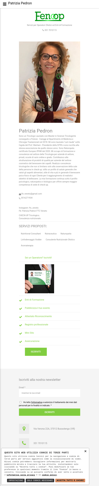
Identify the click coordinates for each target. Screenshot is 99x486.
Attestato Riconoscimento (38, 316)
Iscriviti (36, 351)
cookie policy (49, 475)
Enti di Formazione (34, 299)
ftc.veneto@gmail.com (30, 194)
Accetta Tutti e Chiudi (70, 480)
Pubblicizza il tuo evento (37, 308)
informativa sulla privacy (21, 475)
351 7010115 (50, 30)
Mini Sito (29, 332)
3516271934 (26, 198)
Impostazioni (15, 480)
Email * (49, 391)
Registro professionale (36, 324)
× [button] (85, 452)
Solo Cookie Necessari (40, 480)
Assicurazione (32, 341)
